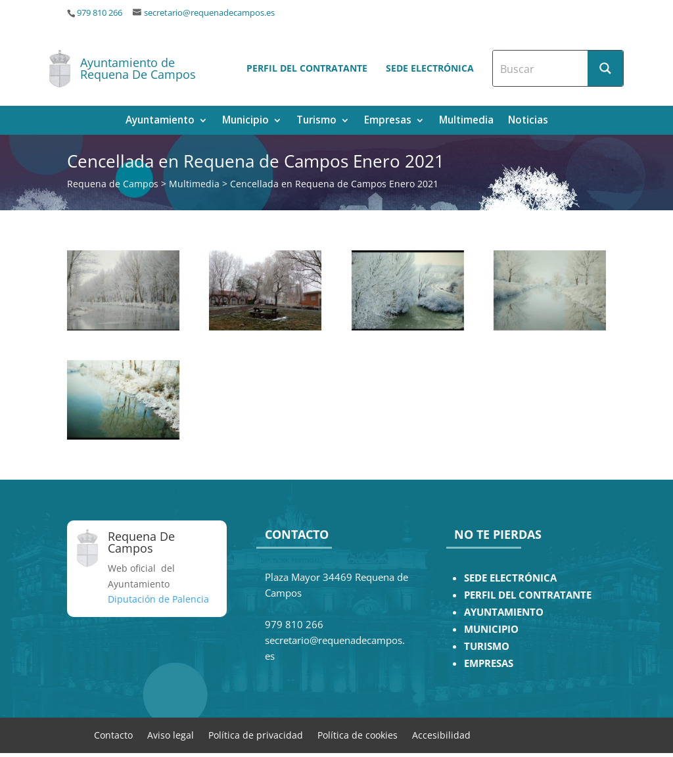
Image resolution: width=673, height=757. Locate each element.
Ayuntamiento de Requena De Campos (138, 68)
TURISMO (486, 646)
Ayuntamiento (160, 121)
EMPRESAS (488, 663)
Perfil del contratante (306, 68)
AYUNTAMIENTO (504, 612)
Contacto (113, 734)
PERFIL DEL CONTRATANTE (528, 595)
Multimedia (466, 121)
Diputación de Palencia (158, 599)
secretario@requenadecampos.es (209, 12)
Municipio (245, 121)
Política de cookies (357, 734)
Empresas (387, 121)
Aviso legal (170, 734)
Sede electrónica (430, 68)
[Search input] (541, 68)
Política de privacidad (255, 734)
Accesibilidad (441, 734)
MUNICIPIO (491, 629)
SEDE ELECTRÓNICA (510, 578)
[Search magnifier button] (605, 68)
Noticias (528, 121)
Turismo (316, 121)
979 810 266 (99, 12)
